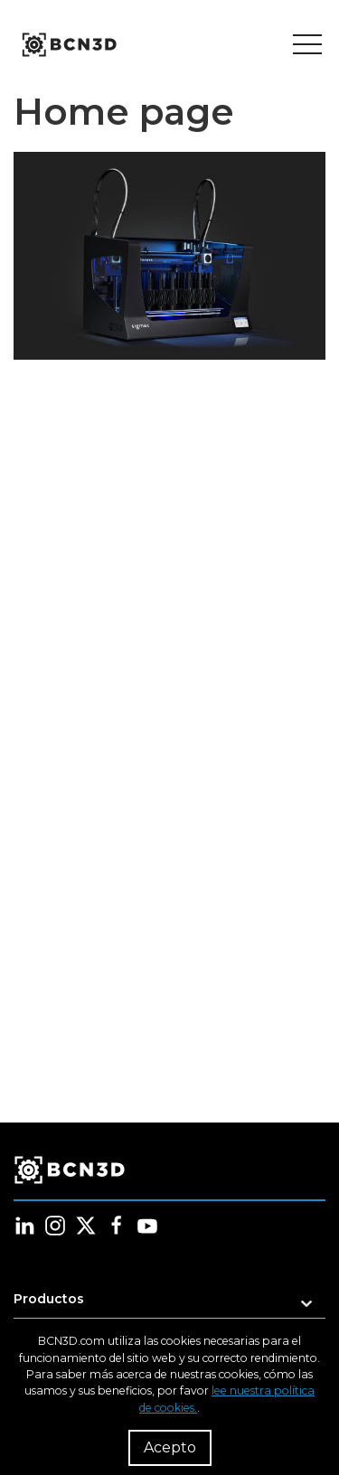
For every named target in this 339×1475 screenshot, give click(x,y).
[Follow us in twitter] (86, 1225)
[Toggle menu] (307, 45)
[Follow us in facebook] (116, 1225)
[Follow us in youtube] (147, 1225)
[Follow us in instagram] (55, 1225)
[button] (169, 1305)
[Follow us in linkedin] (24, 1225)
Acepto (170, 1447)
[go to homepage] (68, 45)
